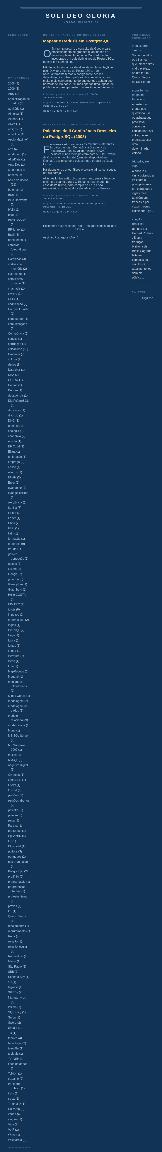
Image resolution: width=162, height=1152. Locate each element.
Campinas (14, 259)
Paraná (13, 825)
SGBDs (13, 992)
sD (10, 982)
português (14, 856)
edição (12, 441)
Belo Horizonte (18, 200)
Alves (11, 124)
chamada (14, 288)
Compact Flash (18, 309)
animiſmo (14, 134)
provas (12, 906)
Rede (11, 936)
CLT (10, 298)
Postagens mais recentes (59, 225)
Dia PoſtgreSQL (18, 400)
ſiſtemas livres (17, 997)
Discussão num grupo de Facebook (139, 95)
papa (11, 820)
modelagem (16, 701)
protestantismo (18, 896)
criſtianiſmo (15, 349)
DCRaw (13, 380)
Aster (48, 61)
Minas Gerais (16, 695)
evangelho (15, 487)
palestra (13, 810)
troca (11, 1098)
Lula (11, 666)
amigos (13, 129)
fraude (12, 549)
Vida (11, 1124)
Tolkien (12, 1073)
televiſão (13, 1048)
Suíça (12, 1017)
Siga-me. (148, 298)
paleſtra (13, 815)
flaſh (10, 533)
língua (12, 650)
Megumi (13, 676)
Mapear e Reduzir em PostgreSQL (76, 41)
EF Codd (14, 446)
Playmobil (14, 846)
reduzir (69, 48)
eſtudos (13, 472)
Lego (11, 635)
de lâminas (103, 188)
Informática (15, 619)
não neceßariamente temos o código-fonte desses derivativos (73, 74)
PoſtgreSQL (15, 871)
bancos (13, 175)
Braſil (11, 234)
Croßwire (14, 354)
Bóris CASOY (17, 220)
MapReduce (16, 671)
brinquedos (15, 239)
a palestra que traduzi (86, 160)
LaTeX (93, 185)
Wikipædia (15, 1139)
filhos (11, 523)
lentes (12, 645)
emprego (14, 461)
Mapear (57, 48)
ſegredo (13, 987)
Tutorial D (14, 1103)
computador (16, 318)
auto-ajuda (15, 169)
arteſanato (14, 154)
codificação (15, 304)
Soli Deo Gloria (81, 15)
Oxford (12, 790)
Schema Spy (16, 976)
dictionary (14, 410)
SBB (11, 971)
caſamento (15, 273)
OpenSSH (14, 779)
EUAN (12, 477)
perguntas (14, 830)
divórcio (13, 415)
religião (13, 941)
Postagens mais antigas (100, 225)
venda (12, 1114)
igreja (11, 609)
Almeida (13, 113)
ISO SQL (14, 630)
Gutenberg (15, 589)
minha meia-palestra (75, 154)
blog (11, 214)
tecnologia (15, 1043)
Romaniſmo (15, 956)
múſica (12, 754)
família (12, 507)
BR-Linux (14, 229)
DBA (11, 374)
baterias (13, 189)
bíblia (11, 209)
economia (14, 436)
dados (12, 364)
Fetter (12, 518)
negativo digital (18, 765)
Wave (12, 1134)
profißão (13, 876)
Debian (13, 385)
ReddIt (47, 111)
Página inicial (79, 227)
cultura (12, 359)
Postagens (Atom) (66, 237)
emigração (15, 456)
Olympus (14, 774)
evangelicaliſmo (18, 492)
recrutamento (16, 931)
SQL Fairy (14, 1012)
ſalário (12, 961)
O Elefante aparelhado (90, 181)
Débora (13, 390)
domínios (14, 425)
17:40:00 (92, 195)
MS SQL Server (18, 735)
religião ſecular (17, 946)
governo (13, 579)
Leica (11, 640)
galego (12, 563)
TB (10, 1033)
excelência (15, 502)
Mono (12, 730)
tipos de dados (17, 1063)
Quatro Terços (17, 916)
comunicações (17, 324)
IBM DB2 (14, 604)
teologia (13, 1053)
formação (14, 538)
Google (13, 574)
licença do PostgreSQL (77, 70)
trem (11, 1093)
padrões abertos (19, 800)
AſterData (14, 159)
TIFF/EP (13, 1058)
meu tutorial (68, 157)
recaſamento (16, 926)
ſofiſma (12, 1007)
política (13, 851)
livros (11, 661)
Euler (11, 482)
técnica (13, 1038)
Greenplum (15, 584)
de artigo (85, 188)
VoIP (11, 1129)
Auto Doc (14, 164)
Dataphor (14, 369)
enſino (12, 467)
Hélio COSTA (17, 594)
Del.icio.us (71, 111)
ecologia (13, 431)
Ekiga (12, 451)
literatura (14, 656)
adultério (13, 108)
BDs (11, 194)
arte (10, 149)
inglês (12, 625)
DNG (11, 420)
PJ (10, 841)
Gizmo (12, 568)
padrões (13, 795)
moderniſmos (16, 725)
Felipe (12, 512)
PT (10, 911)
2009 (11, 88)
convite (13, 338)
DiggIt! (58, 111)
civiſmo (12, 293)
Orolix (12, 785)
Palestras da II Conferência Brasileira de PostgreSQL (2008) (79, 134)
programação (16, 881)
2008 (11, 83)
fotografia (14, 543)
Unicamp (14, 1109)
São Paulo (15, 966)
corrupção (14, 343)
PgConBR (14, 836)
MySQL (13, 760)
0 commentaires (54, 97)
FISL (11, 528)
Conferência (16, 333)
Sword (12, 1022)
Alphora (13, 118)
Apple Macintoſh (18, 139)
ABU (11, 93)
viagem (13, 1119)
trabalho (13, 1078)
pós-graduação (18, 861)
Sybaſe (12, 1027)
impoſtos (13, 614)
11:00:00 (92, 94)
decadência (15, 395)
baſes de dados (18, 180)
